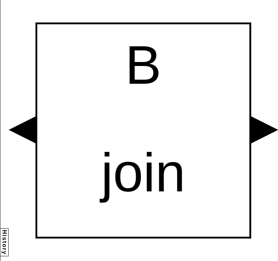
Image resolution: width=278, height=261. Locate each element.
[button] (22, 129)
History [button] (4, 242)
